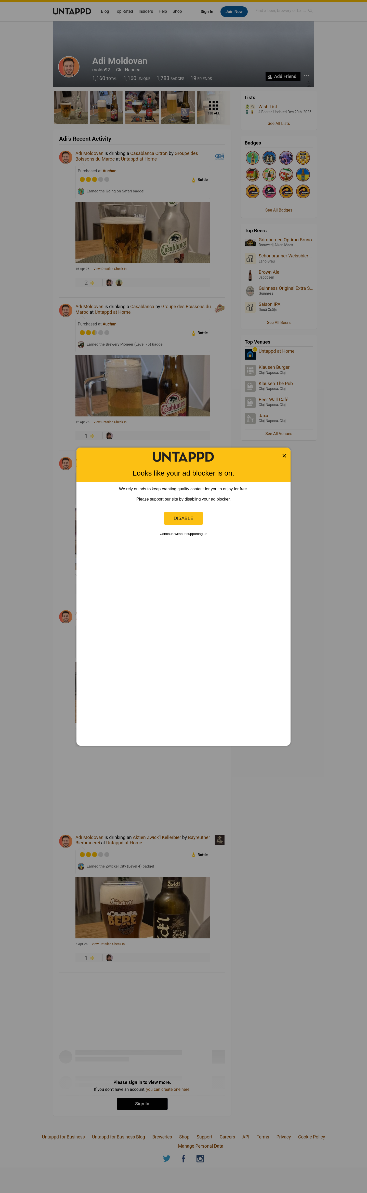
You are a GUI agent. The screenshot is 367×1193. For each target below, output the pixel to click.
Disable (183, 518)
